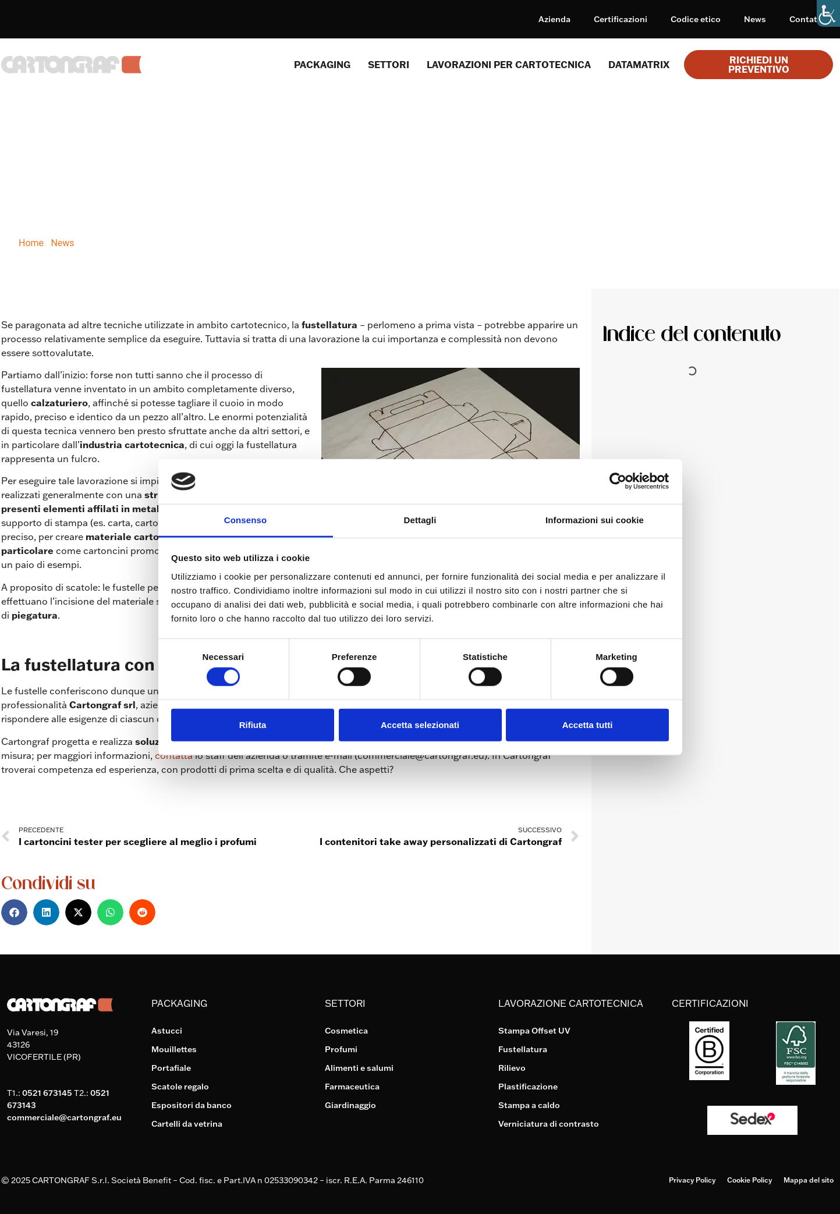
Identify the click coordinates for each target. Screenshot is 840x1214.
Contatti (806, 19)
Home (31, 243)
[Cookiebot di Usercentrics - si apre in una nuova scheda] (618, 481)
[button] (14, 912)
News (755, 19)
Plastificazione (528, 1086)
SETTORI (388, 64)
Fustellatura (522, 1049)
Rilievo (512, 1068)
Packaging (322, 64)
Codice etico (696, 19)
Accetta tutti (587, 724)
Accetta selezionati (420, 724)
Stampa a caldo (529, 1105)
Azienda (554, 19)
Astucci (166, 1030)
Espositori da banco (191, 1105)
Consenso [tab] (245, 520)
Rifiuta (253, 724)
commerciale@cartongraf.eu (64, 1117)
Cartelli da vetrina (186, 1124)
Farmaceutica (352, 1086)
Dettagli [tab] (420, 520)
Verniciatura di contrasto (548, 1124)
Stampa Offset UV (534, 1030)
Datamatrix (638, 64)
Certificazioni (620, 19)
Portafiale (171, 1068)
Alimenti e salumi (359, 1068)
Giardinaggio (350, 1105)
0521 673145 (47, 1093)
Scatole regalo (180, 1086)
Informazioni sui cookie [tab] (594, 520)
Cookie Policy (749, 1180)
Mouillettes (174, 1049)
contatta (174, 755)
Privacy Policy (692, 1180)
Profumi (341, 1049)
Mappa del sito (809, 1180)
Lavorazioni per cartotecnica (509, 64)
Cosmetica (346, 1030)
